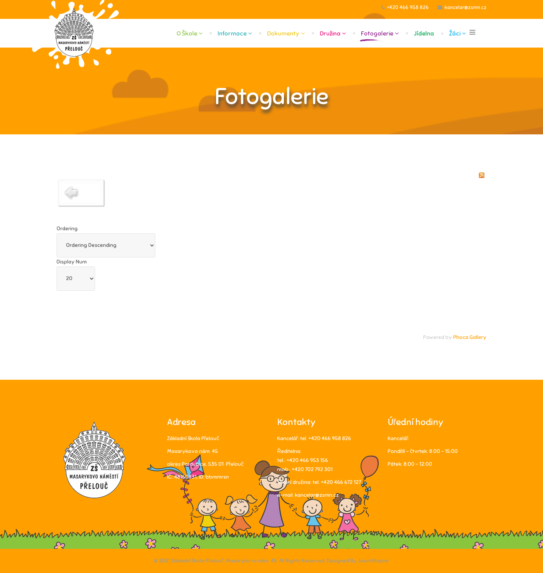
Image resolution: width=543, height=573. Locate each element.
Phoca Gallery (469, 337)
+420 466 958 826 (408, 8)
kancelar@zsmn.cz (465, 8)
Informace (232, 33)
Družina (330, 33)
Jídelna (424, 33)
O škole (186, 33)
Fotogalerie (377, 33)
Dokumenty (283, 33)
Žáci (454, 33)
